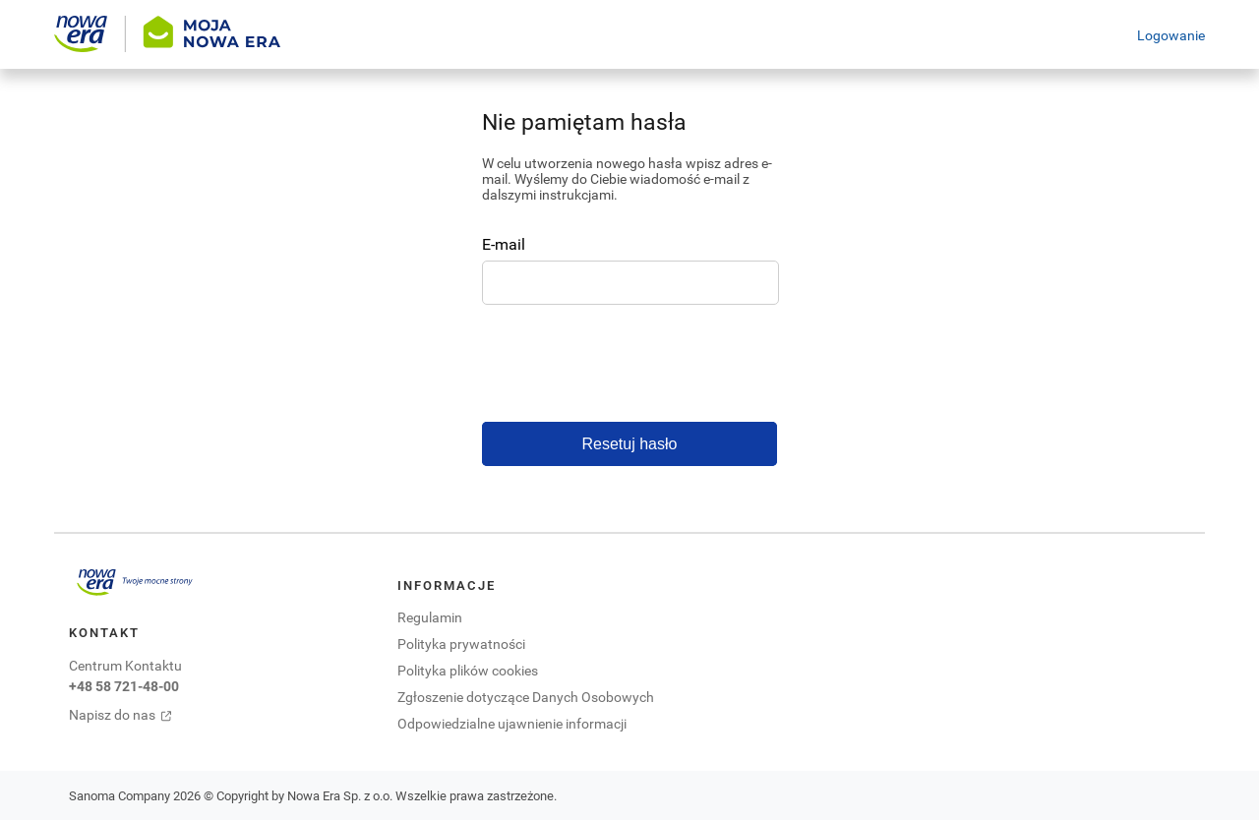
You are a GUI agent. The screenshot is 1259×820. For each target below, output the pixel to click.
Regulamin (429, 617)
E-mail (503, 244)
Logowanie (1171, 35)
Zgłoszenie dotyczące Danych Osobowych (525, 696)
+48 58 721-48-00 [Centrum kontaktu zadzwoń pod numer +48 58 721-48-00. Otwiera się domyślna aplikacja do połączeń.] (124, 685)
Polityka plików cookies (467, 670)
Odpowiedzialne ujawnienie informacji (512, 723)
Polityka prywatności (461, 643)
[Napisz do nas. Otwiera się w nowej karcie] (135, 715)
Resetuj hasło (630, 444)
